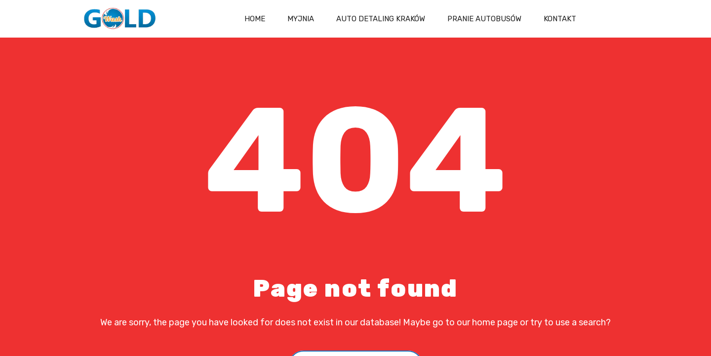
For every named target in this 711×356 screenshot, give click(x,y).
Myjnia (300, 18)
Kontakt (560, 18)
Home (254, 18)
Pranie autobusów (484, 18)
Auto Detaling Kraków (380, 18)
